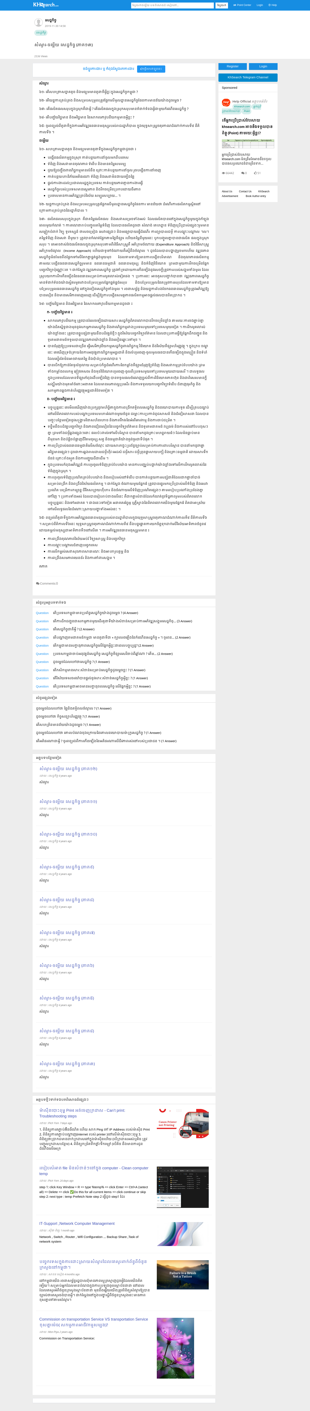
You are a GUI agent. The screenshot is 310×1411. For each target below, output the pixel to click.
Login (260, 5)
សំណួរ (44, 782)
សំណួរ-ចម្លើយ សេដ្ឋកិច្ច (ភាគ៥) (66, 998)
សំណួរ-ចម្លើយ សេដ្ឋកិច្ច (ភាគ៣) (67, 1064)
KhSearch (264, 192)
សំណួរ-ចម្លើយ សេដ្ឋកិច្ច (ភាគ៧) (67, 933)
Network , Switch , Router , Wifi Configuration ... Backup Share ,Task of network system (89, 1239)
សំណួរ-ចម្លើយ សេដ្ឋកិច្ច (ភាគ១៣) (63, 45)
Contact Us (245, 192)
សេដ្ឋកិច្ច (41, 33)
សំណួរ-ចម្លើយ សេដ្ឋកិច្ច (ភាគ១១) (68, 802)
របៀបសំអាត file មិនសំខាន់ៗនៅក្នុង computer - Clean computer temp (94, 1171)
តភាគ (43, 566)
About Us (227, 192)
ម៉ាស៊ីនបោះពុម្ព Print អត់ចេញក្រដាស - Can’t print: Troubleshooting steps (82, 1113)
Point (246, 111)
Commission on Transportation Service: (67, 1338)
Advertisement (230, 196)
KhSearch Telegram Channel (248, 77)
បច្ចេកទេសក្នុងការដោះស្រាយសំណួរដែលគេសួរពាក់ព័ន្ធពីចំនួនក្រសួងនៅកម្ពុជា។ (93, 1265)
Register (233, 66)
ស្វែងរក (221, 5)
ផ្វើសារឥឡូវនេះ (151, 69)
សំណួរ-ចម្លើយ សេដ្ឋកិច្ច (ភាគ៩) (66, 867)
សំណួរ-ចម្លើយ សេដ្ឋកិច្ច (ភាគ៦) (66, 966)
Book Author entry (256, 196)
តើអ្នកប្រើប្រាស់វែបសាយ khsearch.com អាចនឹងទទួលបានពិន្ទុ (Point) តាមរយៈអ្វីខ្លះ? (247, 127)
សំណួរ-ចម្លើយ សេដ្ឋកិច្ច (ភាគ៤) (66, 1031)
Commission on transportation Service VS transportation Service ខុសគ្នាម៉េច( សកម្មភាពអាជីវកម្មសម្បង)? (93, 1322)
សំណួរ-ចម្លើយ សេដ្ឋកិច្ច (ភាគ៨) (66, 900)
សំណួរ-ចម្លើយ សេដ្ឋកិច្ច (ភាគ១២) (68, 769)
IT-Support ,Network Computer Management (77, 1224)
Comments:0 (49, 583)
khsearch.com (242, 107)
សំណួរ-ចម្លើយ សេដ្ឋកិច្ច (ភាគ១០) (68, 834)
